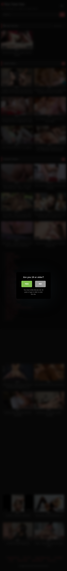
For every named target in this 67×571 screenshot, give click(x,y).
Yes (27, 284)
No (40, 284)
